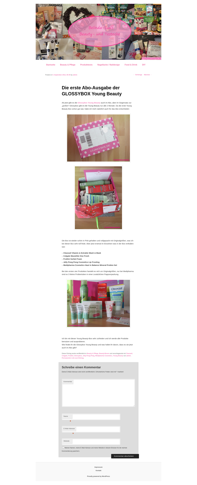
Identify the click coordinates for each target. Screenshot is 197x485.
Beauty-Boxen (104, 353)
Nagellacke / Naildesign (108, 65)
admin (75, 75)
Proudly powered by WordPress (98, 476)
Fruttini (70, 356)
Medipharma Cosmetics (103, 356)
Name (67, 417)
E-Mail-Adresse (69, 429)
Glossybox (78, 356)
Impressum (98, 467)
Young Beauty (118, 356)
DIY (143, 65)
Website (66, 441)
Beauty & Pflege (67, 65)
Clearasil (129, 353)
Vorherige (137, 75)
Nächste (148, 75)
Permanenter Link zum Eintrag (73, 358)
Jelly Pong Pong (88, 356)
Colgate (64, 356)
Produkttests (86, 65)
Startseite (50, 65)
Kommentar (68, 381)
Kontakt (98, 470)
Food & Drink (131, 65)
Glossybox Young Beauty (89, 103)
